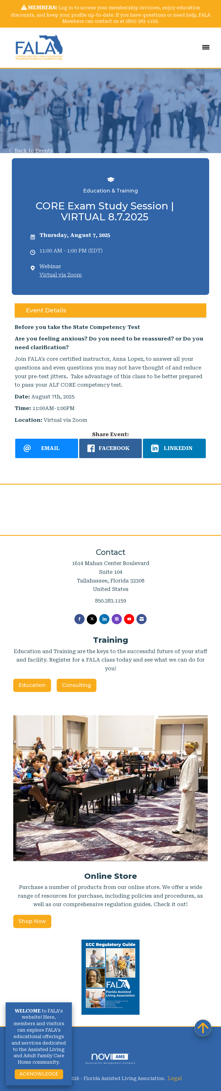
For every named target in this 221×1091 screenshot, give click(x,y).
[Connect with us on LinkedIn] (104, 619)
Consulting (76, 685)
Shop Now (32, 921)
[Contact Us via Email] (141, 619)
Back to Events (31, 151)
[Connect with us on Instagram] (116, 619)
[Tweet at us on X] (92, 619)
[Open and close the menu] (145, 48)
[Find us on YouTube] (129, 619)
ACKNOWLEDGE (38, 1074)
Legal (175, 1078)
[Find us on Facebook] (79, 619)
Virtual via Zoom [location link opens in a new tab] (60, 275)
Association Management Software (110, 1059)
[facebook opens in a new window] (110, 448)
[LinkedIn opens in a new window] (174, 448)
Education (32, 685)
